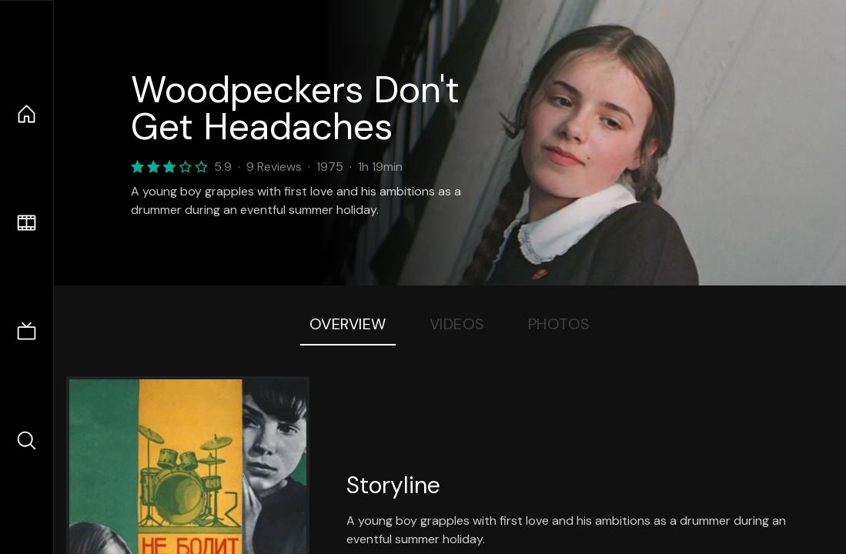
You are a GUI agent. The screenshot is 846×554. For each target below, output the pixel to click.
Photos (559, 324)
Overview (347, 324)
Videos (457, 324)
